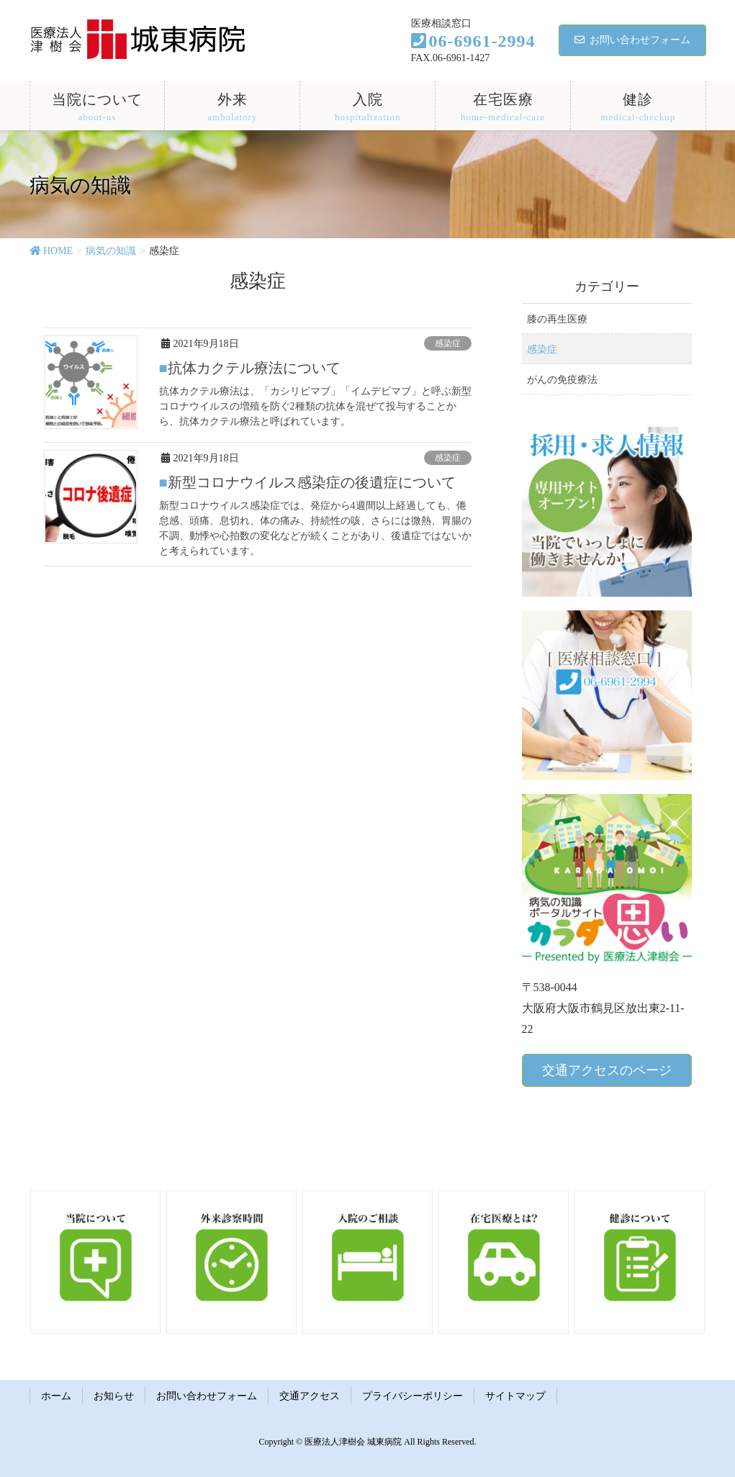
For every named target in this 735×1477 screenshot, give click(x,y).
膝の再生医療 (557, 319)
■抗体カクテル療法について (250, 368)
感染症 (448, 343)
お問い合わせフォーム (632, 40)
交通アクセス (309, 1396)
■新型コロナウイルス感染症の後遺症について (307, 482)
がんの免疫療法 (562, 379)
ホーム (56, 1396)
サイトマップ (515, 1396)
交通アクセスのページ (607, 1070)
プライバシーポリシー (412, 1396)
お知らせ (114, 1396)
